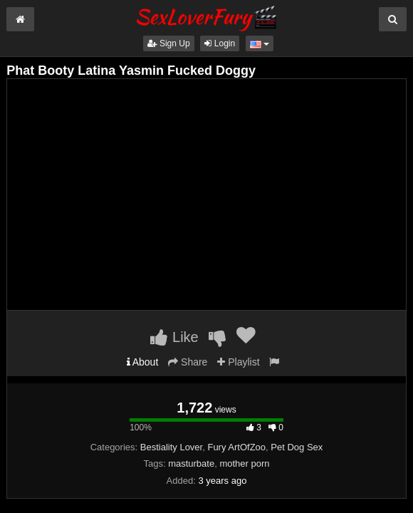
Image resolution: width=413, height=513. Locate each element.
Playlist (238, 362)
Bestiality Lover (171, 447)
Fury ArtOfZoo (236, 447)
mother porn (244, 463)
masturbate (191, 463)
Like (174, 337)
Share (187, 362)
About (143, 362)
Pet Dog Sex (297, 447)
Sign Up (168, 43)
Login (219, 43)
